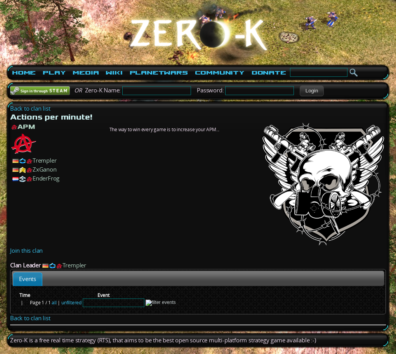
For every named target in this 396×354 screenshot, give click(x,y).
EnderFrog (46, 178)
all (54, 302)
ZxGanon (45, 169)
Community (220, 72)
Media (86, 72)
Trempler (44, 160)
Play (54, 72)
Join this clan (26, 250)
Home (24, 72)
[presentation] (28, 279)
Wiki (114, 72)
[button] (311, 90)
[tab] (27, 279)
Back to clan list (30, 108)
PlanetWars (159, 72)
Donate (269, 72)
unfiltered (71, 302)
